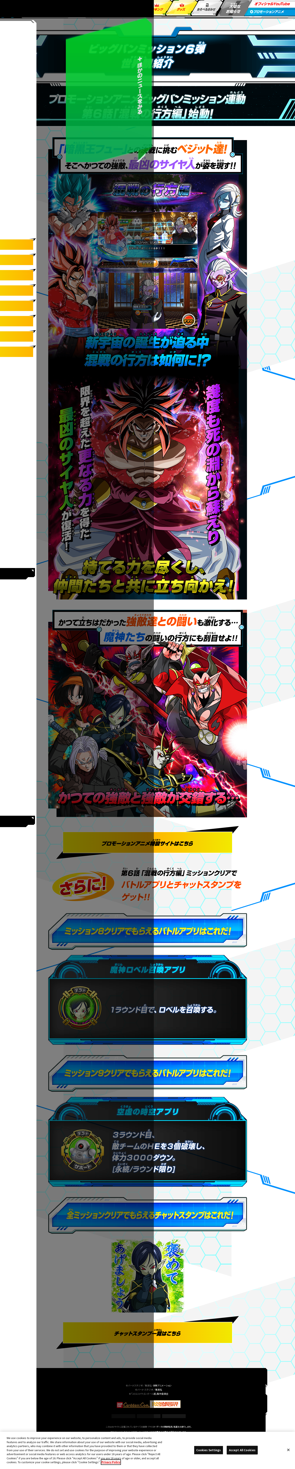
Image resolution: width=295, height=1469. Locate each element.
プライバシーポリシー (173, 1416)
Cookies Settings (149, 1416)
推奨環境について (123, 1416)
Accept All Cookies (242, 1450)
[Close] (288, 1450)
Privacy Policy (110, 1462)
